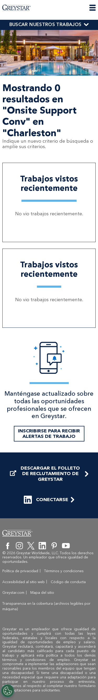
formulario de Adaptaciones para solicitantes (48, 688)
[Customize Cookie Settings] (7, 690)
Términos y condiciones (64, 571)
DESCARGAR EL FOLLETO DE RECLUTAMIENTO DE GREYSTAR (45, 473)
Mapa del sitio (42, 592)
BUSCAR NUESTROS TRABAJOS (45, 24)
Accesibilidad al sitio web (23, 582)
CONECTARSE (46, 500)
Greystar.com (13, 592)
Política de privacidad (20, 571)
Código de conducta (68, 582)
